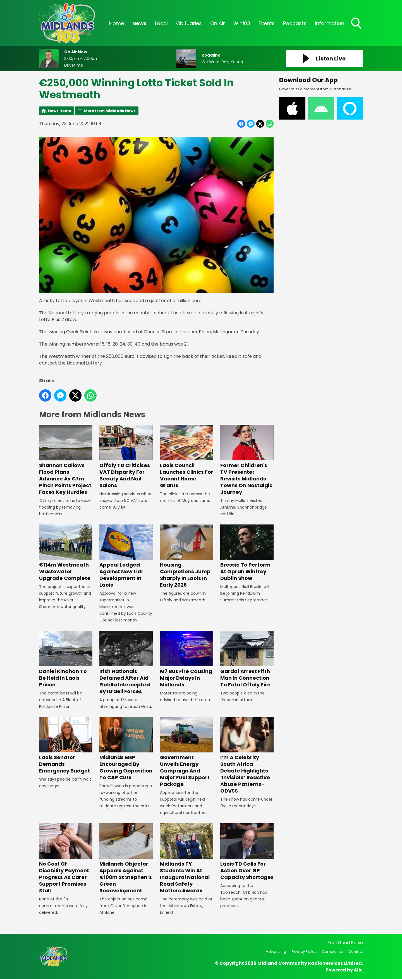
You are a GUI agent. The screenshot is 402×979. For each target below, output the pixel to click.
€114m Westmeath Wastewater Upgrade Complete (65, 553)
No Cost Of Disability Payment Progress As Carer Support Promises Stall (65, 858)
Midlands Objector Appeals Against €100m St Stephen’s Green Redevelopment (126, 858)
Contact (355, 951)
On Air (217, 23)
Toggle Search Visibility (357, 24)
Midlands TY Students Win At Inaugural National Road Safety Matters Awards (186, 858)
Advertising (276, 951)
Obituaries (189, 23)
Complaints (332, 951)
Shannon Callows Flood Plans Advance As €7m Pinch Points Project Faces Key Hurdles (65, 460)
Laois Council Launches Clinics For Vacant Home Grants (186, 457)
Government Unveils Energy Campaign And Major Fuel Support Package (186, 752)
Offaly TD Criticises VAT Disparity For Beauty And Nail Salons (126, 457)
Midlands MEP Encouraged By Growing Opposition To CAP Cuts (126, 749)
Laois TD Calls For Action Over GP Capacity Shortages (247, 851)
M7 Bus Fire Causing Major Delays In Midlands (186, 659)
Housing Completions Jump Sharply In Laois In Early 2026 (186, 556)
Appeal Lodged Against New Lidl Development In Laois (126, 556)
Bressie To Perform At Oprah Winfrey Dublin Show (247, 553)
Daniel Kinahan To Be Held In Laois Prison (65, 659)
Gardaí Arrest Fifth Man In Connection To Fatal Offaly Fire (247, 659)
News (139, 23)
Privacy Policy (304, 951)
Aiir (358, 970)
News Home (59, 110)
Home (116, 23)
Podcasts (295, 23)
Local (161, 23)
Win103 (241, 23)
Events (267, 23)
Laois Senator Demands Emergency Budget (65, 745)
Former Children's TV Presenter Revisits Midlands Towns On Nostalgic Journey (247, 460)
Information (329, 23)
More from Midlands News (110, 110)
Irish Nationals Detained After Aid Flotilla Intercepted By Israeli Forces (126, 662)
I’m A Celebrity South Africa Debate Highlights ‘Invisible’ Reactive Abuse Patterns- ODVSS (247, 755)
